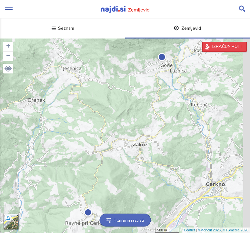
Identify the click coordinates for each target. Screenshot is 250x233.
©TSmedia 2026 (235, 230)
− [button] (8, 56)
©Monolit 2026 (209, 230)
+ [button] (8, 46)
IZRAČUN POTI (227, 47)
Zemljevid (187, 28)
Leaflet (189, 230)
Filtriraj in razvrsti (125, 220)
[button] (8, 68)
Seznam (62, 28)
